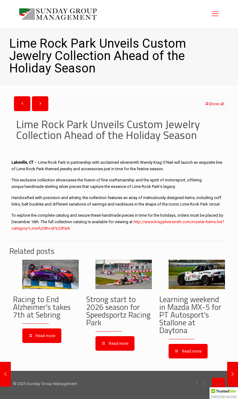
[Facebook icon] (197, 383)
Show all (214, 104)
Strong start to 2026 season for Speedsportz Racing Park (118, 310)
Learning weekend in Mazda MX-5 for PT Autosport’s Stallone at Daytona (190, 314)
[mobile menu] (215, 14)
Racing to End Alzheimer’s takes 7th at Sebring (42, 307)
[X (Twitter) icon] (203, 383)
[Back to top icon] (218, 384)
